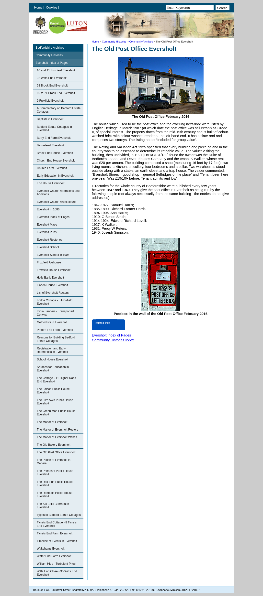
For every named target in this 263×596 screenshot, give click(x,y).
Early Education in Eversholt (55, 175)
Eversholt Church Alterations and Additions (58, 192)
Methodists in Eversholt (52, 322)
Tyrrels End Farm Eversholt (54, 533)
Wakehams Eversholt (51, 548)
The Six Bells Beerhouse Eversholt (53, 505)
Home (38, 7)
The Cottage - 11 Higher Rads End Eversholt (56, 379)
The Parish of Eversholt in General (53, 461)
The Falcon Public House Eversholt (53, 390)
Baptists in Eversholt (50, 119)
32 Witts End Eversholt (52, 78)
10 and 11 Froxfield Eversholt (56, 70)
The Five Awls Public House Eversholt (55, 401)
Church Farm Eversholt (52, 168)
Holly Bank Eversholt (50, 277)
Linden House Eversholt (52, 285)
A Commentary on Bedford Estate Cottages (59, 110)
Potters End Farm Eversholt (55, 330)
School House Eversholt (52, 359)
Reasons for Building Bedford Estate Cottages (56, 339)
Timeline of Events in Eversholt (57, 541)
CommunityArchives (141, 41)
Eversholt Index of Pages (52, 63)
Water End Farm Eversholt (54, 556)
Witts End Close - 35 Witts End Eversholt (57, 573)
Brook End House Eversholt (55, 153)
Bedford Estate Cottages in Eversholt (54, 128)
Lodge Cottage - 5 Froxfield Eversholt (54, 302)
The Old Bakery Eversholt (53, 444)
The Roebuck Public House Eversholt (54, 494)
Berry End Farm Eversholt (54, 138)
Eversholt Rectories (49, 239)
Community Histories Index (113, 340)
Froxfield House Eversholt (53, 270)
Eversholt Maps (47, 224)
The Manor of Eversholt (52, 422)
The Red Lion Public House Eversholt (55, 483)
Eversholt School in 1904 (53, 255)
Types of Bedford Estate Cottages (59, 515)
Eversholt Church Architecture (56, 202)
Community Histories (114, 41)
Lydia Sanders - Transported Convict (55, 313)
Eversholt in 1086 (48, 209)
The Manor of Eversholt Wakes (57, 437)
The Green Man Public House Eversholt (56, 412)
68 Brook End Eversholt (52, 85)
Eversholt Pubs (47, 232)
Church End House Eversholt (56, 160)
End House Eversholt (51, 183)
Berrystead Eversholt (50, 145)
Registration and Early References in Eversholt (52, 350)
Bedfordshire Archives (50, 47)
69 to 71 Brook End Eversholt (56, 93)
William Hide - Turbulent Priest (56, 563)
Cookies (52, 7)
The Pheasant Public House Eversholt (55, 472)
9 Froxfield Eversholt (50, 100)
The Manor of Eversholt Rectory (57, 429)
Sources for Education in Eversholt (53, 368)
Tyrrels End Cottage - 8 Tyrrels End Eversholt (57, 524)
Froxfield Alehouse (49, 262)
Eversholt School (48, 247)
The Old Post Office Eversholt (56, 452)
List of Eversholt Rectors (53, 292)
